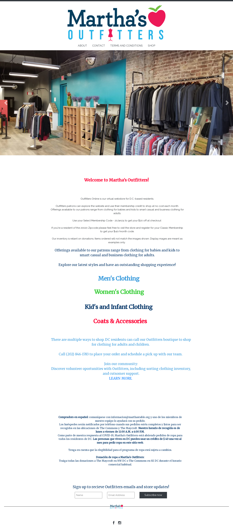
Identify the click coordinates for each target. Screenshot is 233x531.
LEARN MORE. (121, 378)
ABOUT (82, 45)
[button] (6, 102)
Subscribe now (153, 495)
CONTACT (98, 45)
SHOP (151, 45)
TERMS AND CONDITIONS (126, 45)
